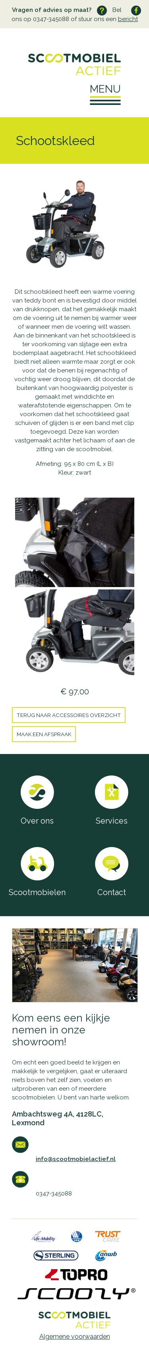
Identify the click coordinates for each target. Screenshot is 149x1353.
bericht (128, 19)
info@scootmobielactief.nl (76, 1159)
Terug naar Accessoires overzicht (69, 715)
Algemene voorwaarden (74, 1336)
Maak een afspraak (44, 734)
